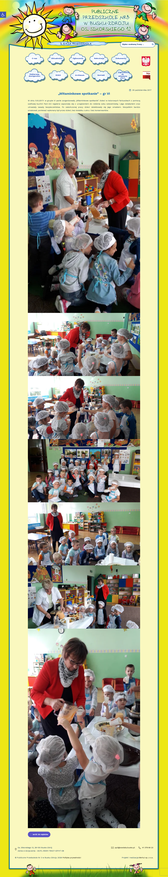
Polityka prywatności (72, 857)
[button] (3, 15)
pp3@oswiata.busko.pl (123, 847)
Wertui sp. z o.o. (146, 857)
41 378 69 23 (145, 847)
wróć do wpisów (39, 834)
